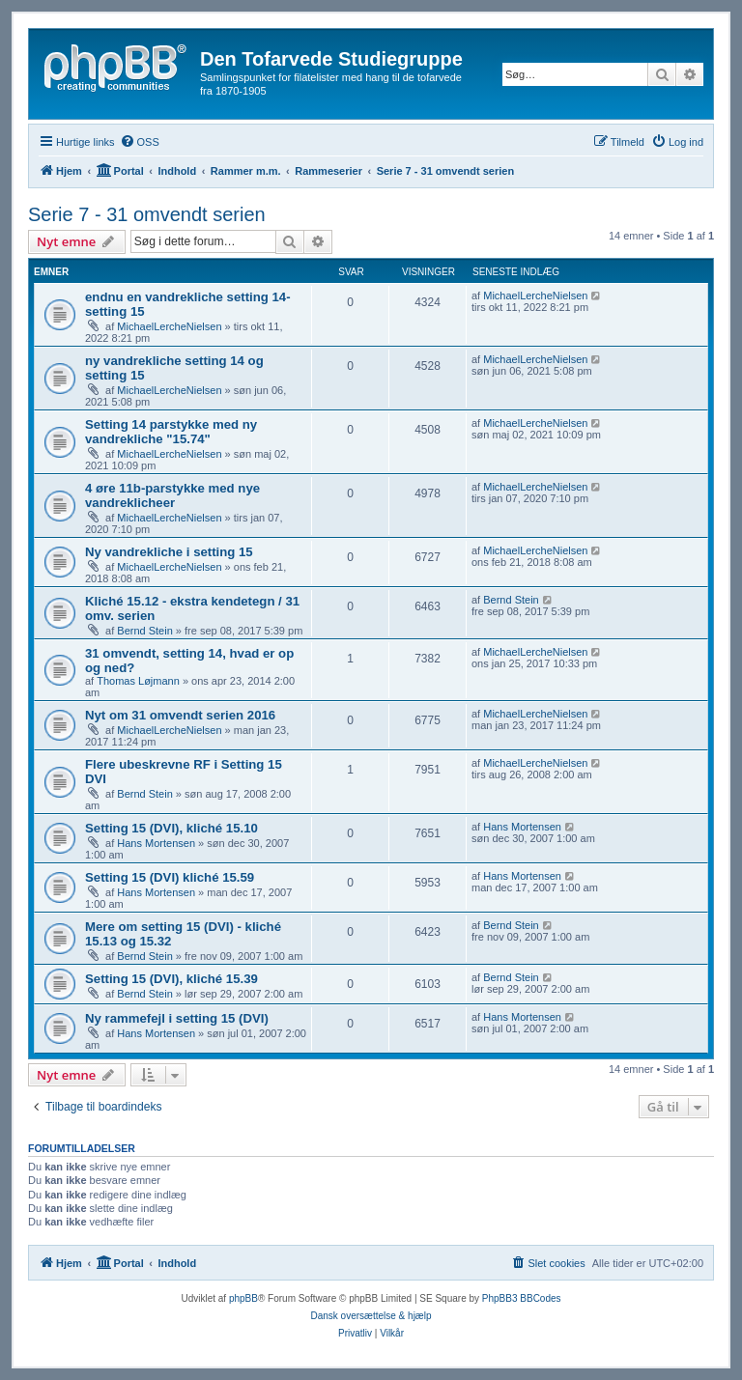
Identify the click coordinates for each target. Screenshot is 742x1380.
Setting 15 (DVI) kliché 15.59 (169, 877)
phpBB (243, 1298)
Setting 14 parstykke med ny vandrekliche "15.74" (171, 431)
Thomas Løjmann (138, 681)
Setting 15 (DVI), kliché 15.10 (171, 828)
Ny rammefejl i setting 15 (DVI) (177, 1018)
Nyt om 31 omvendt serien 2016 (180, 715)
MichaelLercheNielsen (169, 326)
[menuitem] (139, 142)
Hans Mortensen (156, 843)
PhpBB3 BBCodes (521, 1298)
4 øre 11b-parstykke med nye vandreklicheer (172, 495)
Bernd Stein (144, 630)
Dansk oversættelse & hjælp (370, 1315)
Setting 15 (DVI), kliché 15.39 (171, 979)
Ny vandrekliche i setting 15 (169, 552)
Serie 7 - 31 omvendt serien (147, 214)
